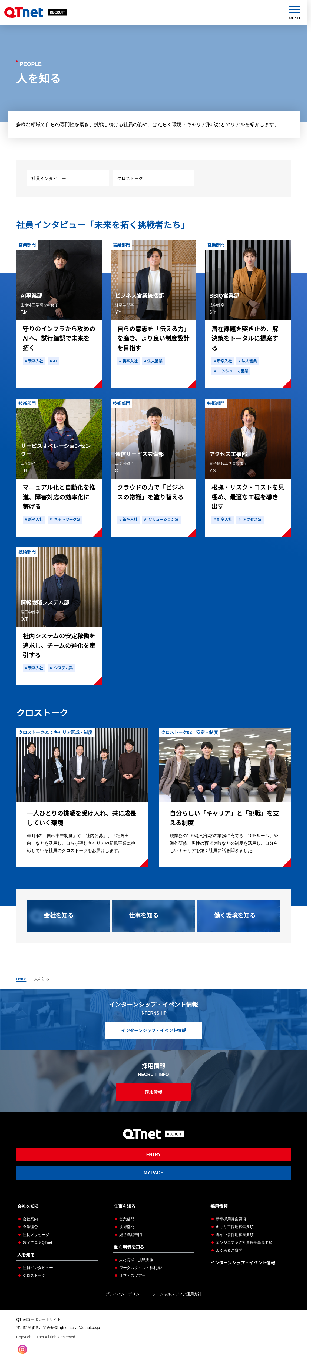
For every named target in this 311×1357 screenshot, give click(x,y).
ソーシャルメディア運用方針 (176, 1294)
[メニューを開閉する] (294, 13)
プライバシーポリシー (124, 1294)
